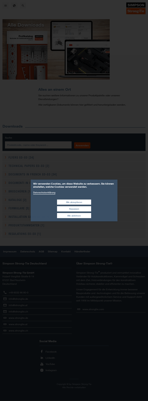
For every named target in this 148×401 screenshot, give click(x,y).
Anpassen (74, 208)
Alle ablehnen (74, 215)
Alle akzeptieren (74, 202)
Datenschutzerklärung (44, 192)
